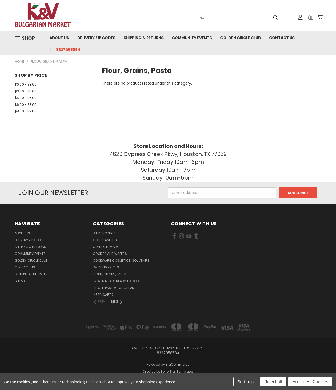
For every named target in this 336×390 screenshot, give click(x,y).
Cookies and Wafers (110, 253)
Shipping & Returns (144, 37)
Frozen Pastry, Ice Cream (114, 288)
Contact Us (282, 37)
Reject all (273, 381)
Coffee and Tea (105, 240)
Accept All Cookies (310, 381)
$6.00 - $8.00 (25, 104)
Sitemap (21, 281)
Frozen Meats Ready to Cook (117, 281)
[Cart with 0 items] (320, 17)
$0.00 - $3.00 (25, 84)
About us (59, 37)
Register (40, 274)
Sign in (21, 274)
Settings (246, 381)
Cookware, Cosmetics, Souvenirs (121, 260)
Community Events (192, 37)
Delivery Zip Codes (96, 37)
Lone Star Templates (177, 371)
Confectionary (106, 247)
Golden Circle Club (240, 37)
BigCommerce (177, 364)
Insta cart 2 (103, 294)
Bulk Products (105, 233)
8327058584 (68, 49)
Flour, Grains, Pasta (109, 274)
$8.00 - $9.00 (25, 111)
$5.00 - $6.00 (25, 97)
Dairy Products (106, 267)
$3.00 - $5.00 (25, 91)
